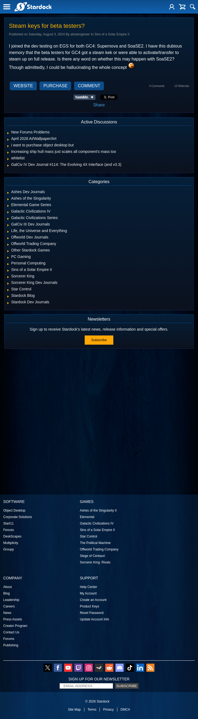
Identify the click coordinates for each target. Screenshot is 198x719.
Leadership (11, 600)
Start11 (8, 523)
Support (89, 578)
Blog (6, 593)
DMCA (125, 709)
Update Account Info (94, 619)
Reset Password (91, 613)
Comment (89, 85)
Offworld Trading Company (99, 549)
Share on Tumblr (86, 97)
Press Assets (12, 619)
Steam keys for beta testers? (47, 25)
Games (87, 501)
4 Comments (156, 86)
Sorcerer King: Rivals (95, 562)
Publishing (10, 645)
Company (12, 578)
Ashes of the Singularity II (98, 510)
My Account (88, 593)
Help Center (88, 587)
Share (99, 105)
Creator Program (15, 626)
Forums (8, 639)
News (7, 613)
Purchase (55, 85)
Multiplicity (10, 543)
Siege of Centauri (92, 556)
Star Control (88, 536)
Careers (9, 606)
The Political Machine (95, 543)
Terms (92, 709)
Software (14, 501)
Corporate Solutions (17, 517)
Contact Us (11, 632)
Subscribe (99, 340)
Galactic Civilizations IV (97, 523)
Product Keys (89, 606)
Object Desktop (14, 510)
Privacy (108, 709)
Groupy (8, 549)
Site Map (74, 709)
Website (23, 85)
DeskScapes (12, 536)
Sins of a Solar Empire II (97, 530)
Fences (8, 530)
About (7, 587)
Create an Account (93, 600)
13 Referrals (181, 86)
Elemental (87, 517)
